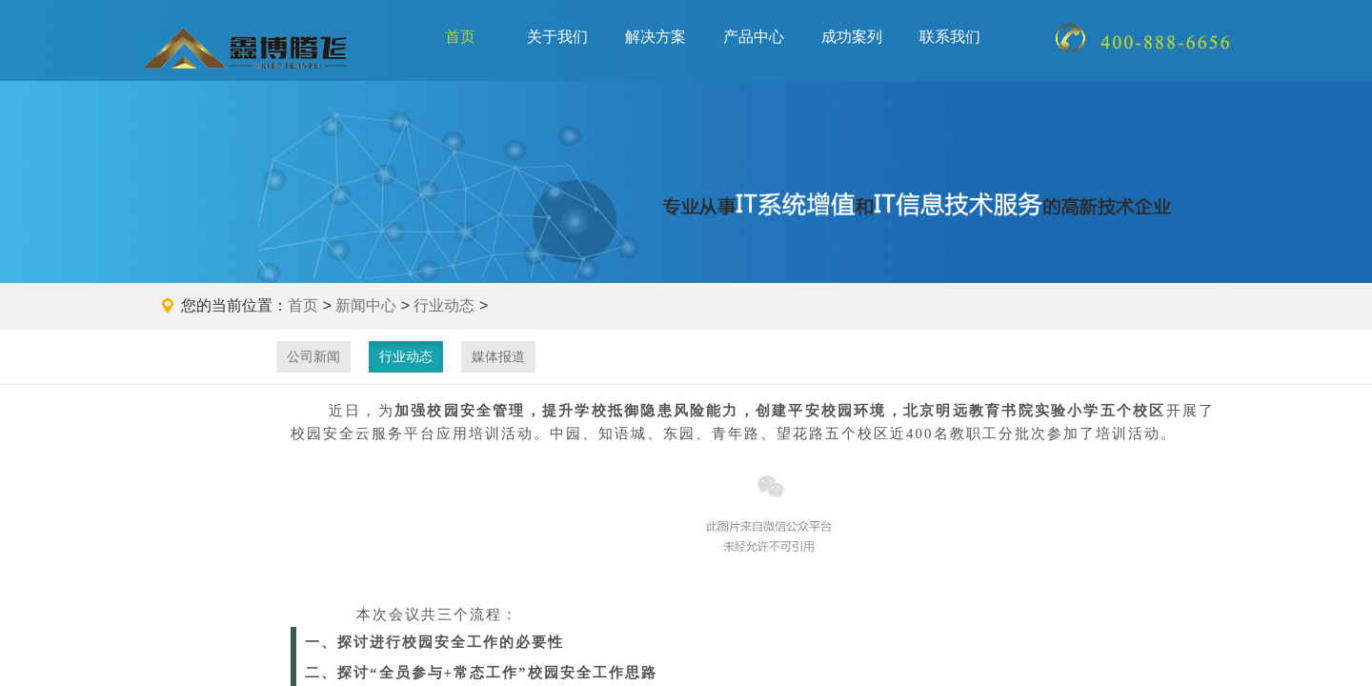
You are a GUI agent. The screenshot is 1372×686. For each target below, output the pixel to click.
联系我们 (949, 37)
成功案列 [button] (851, 37)
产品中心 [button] (753, 37)
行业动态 (444, 305)
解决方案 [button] (655, 37)
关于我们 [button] (557, 37)
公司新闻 (313, 356)
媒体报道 (498, 356)
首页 (460, 37)
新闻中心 (365, 305)
